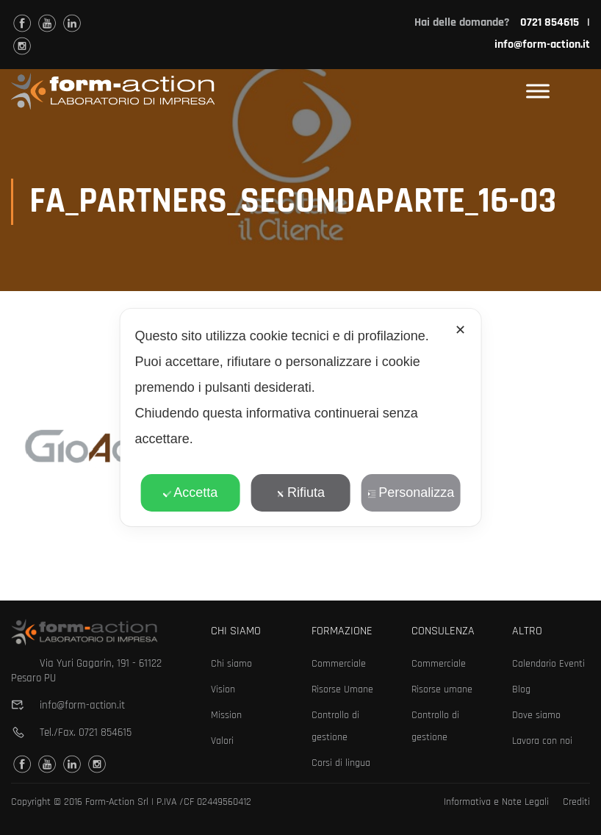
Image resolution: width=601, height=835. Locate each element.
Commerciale (339, 663)
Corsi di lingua (341, 763)
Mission (226, 715)
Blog (521, 689)
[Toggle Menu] (538, 91)
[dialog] (300, 417)
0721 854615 (105, 732)
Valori (222, 741)
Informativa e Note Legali (496, 802)
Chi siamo (231, 663)
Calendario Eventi (548, 663)
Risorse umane (441, 689)
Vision (223, 689)
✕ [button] (460, 330)
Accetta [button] (189, 492)
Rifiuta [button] (300, 492)
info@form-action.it (542, 44)
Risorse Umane (342, 689)
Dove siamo (536, 715)
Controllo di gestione (335, 726)
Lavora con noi (542, 741)
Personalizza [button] (410, 492)
